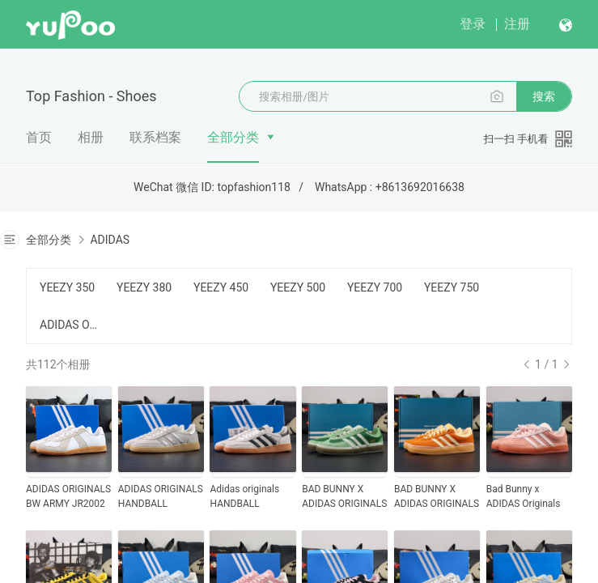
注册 (517, 24)
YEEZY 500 (297, 287)
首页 (39, 137)
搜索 (543, 96)
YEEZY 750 (451, 287)
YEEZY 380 (144, 287)
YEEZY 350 (67, 287)
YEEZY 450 (220, 287)
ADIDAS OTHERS (68, 324)
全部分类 (233, 137)
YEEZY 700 (374, 287)
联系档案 (155, 137)
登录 (473, 24)
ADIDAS (109, 239)
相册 (91, 137)
